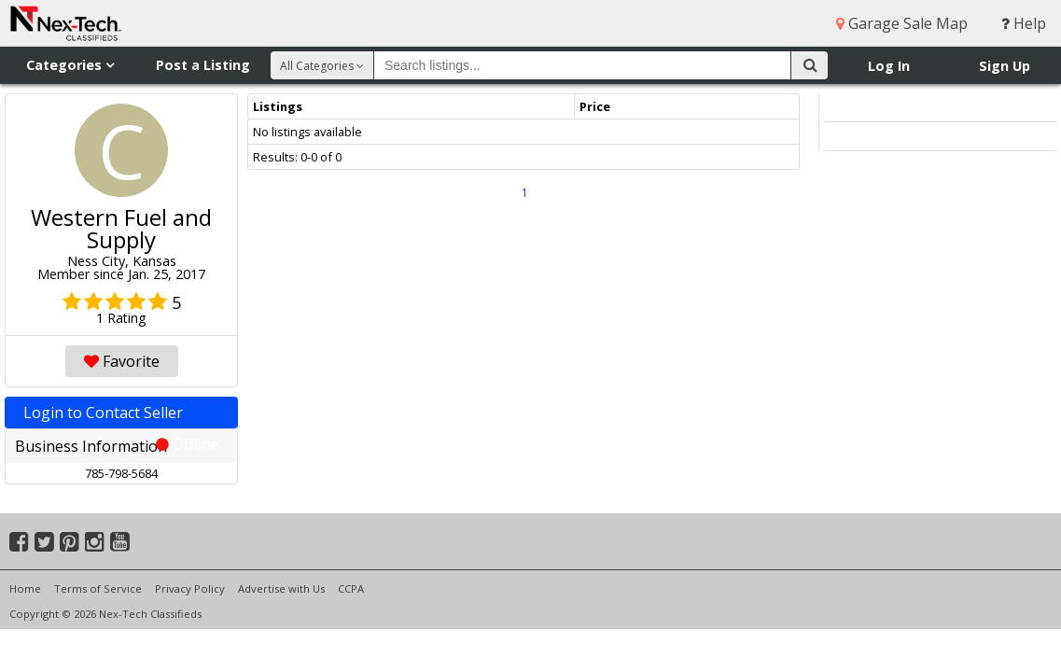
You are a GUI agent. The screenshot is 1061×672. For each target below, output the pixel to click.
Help (1023, 23)
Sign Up (1004, 66)
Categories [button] (70, 65)
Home (25, 588)
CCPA (351, 588)
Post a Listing (203, 65)
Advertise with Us (281, 588)
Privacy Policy (190, 588)
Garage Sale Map (902, 23)
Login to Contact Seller (121, 415)
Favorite (122, 361)
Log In (889, 66)
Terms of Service (98, 588)
